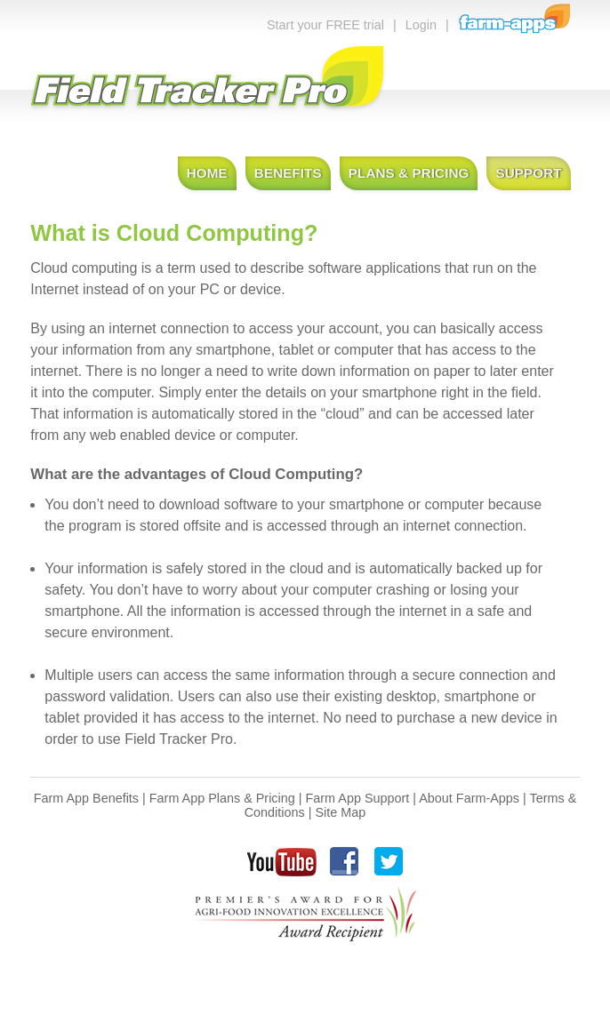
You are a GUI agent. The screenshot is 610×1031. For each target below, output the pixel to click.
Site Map (340, 812)
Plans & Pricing (409, 172)
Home (207, 172)
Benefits (288, 172)
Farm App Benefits (86, 798)
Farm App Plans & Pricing (222, 798)
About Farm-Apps (469, 798)
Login (421, 25)
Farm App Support (358, 798)
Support (528, 172)
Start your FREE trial (325, 25)
